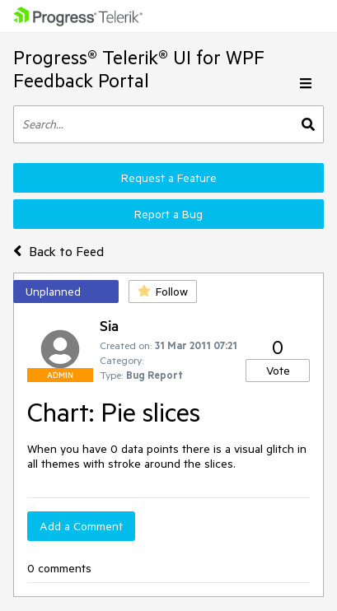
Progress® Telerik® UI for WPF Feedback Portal (138, 68)
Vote (278, 370)
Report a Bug (168, 214)
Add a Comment (81, 526)
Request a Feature (169, 177)
